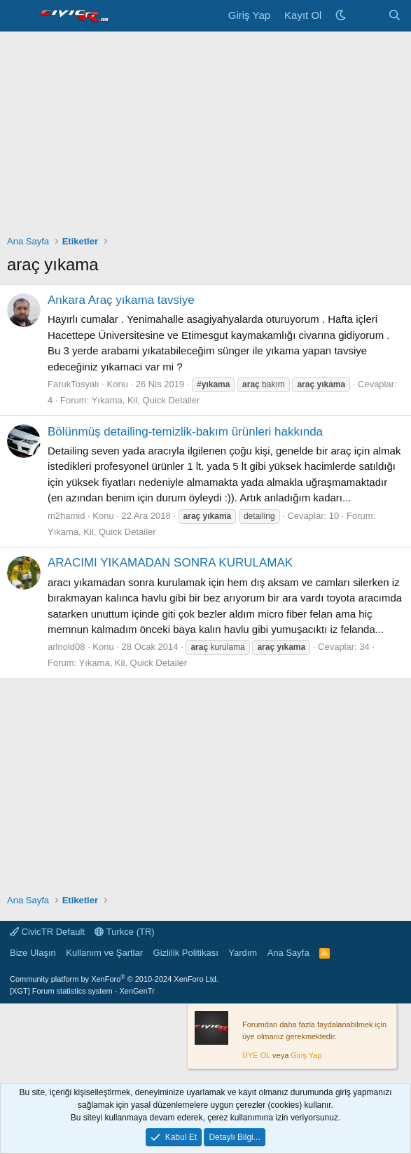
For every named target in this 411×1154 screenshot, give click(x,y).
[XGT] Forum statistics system (82, 991)
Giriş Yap (306, 1055)
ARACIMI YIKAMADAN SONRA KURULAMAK (170, 562)
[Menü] (19, 16)
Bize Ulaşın (33, 952)
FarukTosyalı (73, 384)
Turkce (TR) (124, 931)
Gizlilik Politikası (185, 952)
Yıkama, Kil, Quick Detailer (146, 400)
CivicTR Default (47, 931)
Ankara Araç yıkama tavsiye (121, 300)
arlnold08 (66, 646)
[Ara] (394, 15)
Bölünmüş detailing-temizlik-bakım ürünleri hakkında (185, 431)
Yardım (242, 952)
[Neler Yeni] (366, 15)
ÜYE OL (256, 1055)
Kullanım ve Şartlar (104, 952)
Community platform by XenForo (114, 979)
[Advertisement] (205, 137)
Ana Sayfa (288, 952)
